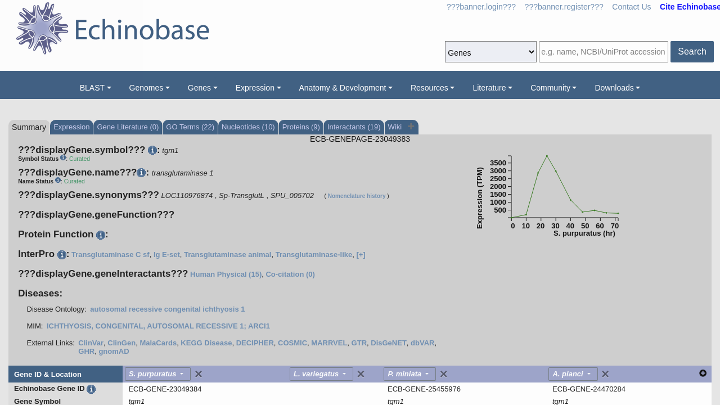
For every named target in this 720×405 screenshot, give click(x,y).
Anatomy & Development (342, 87)
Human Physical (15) (226, 274)
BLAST (92, 87)
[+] (360, 254)
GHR (86, 351)
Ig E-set (167, 254)
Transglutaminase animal (227, 254)
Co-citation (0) (290, 274)
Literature (489, 87)
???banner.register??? (564, 6)
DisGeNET (389, 343)
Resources (429, 87)
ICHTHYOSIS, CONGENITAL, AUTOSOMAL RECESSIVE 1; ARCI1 (158, 326)
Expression (255, 87)
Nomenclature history (357, 196)
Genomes (146, 87)
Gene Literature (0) (128, 127)
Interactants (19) (354, 127)
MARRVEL (329, 343)
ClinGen (121, 343)
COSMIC (292, 343)
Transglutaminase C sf (110, 254)
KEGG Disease (206, 343)
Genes (199, 87)
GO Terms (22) (190, 127)
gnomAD (113, 351)
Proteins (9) (301, 127)
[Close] (198, 374)
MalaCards (158, 343)
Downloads (614, 87)
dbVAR (422, 343)
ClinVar (91, 343)
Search (692, 51)
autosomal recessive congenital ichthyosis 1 (167, 309)
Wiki (396, 127)
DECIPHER (255, 343)
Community (550, 87)
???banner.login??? (481, 6)
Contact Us (631, 6)
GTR (359, 343)
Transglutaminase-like (314, 254)
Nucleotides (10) (248, 127)
